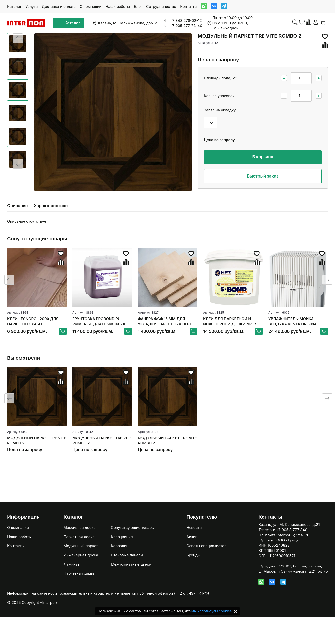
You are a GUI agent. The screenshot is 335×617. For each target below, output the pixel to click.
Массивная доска (80, 527)
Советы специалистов (206, 545)
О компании (90, 6)
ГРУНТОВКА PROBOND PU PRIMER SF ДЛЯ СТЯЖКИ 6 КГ (100, 321)
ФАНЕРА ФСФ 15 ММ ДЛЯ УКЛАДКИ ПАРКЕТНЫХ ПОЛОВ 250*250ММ (167, 321)
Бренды (193, 555)
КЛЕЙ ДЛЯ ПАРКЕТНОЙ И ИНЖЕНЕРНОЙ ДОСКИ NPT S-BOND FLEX (231, 321)
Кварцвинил (122, 536)
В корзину (262, 156)
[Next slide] (18, 164)
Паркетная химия (79, 573)
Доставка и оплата (59, 6)
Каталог (14, 6)
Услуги (31, 6)
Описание (17, 205)
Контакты (188, 6)
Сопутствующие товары (133, 527)
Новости (194, 527)
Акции (191, 536)
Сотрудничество (161, 6)
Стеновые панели (127, 555)
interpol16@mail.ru (293, 535)
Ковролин (119, 545)
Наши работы (117, 6)
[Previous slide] (18, 38)
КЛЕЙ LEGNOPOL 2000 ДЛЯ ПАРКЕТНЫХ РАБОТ (32, 321)
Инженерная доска (81, 555)
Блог (138, 6)
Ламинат (71, 564)
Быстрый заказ (263, 176)
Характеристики (51, 205)
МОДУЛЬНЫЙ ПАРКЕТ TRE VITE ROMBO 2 (36, 440)
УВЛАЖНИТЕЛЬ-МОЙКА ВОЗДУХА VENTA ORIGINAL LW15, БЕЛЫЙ (293, 321)
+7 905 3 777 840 (291, 529)
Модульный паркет (81, 545)
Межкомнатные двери (131, 564)
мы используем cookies (211, 611)
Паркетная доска (79, 536)
